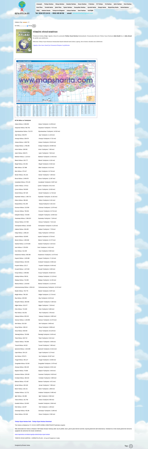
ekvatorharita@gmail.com (83, 13)
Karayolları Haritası (79, 7)
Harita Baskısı (125, 7)
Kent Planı (39, 7)
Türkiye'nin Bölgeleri (58, 10)
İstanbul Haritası (71, 4)
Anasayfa (39, 4)
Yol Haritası (108, 4)
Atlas (37, 10)
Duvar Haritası (82, 4)
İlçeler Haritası (68, 7)
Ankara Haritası (71, 10)
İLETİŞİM (90, 10)
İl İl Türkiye (99, 4)
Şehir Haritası (118, 4)
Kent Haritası (127, 4)
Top (126, 446)
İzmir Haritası (82, 10)
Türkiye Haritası (48, 4)
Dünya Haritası (60, 4)
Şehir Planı (58, 7)
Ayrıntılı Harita (92, 7)
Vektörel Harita (46, 10)
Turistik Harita (49, 7)
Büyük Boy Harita (113, 7)
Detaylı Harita (102, 7)
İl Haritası (91, 4)
